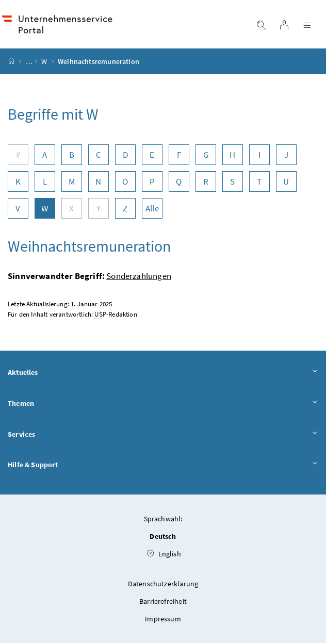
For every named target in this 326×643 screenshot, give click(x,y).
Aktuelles (163, 373)
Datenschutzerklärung (163, 583)
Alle (152, 208)
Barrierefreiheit (163, 601)
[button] (290, 598)
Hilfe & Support (163, 465)
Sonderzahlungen (138, 276)
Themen (163, 404)
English (164, 553)
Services (163, 435)
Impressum (163, 618)
